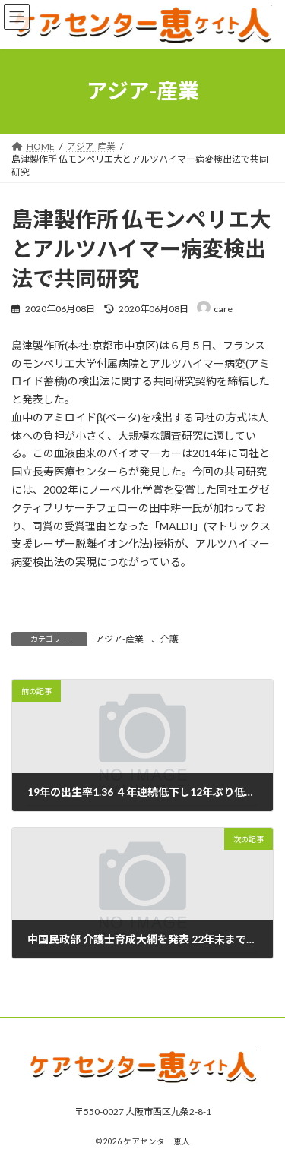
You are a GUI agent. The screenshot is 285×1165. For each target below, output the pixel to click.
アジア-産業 (119, 639)
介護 (169, 639)
